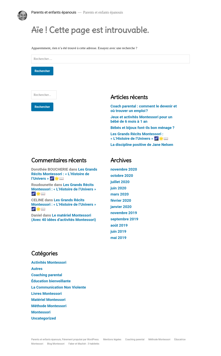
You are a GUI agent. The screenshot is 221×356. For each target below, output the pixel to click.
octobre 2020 (121, 175)
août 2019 (119, 225)
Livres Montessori (46, 293)
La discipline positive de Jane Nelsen (141, 144)
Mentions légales (112, 339)
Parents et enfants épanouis (53, 12)
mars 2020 (119, 194)
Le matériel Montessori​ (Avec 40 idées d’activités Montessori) (63, 217)
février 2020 (120, 200)
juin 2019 (118, 231)
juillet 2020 (120, 182)
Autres (37, 268)
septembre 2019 (124, 219)
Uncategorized (43, 318)
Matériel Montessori (48, 299)
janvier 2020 (121, 206)
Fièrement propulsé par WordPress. (81, 339)
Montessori (40, 312)
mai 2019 (118, 237)
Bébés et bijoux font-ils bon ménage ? (142, 127)
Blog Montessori (56, 343)
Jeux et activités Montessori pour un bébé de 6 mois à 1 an (141, 119)
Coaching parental (46, 275)
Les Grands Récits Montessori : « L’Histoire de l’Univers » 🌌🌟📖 (139, 136)
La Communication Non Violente (58, 287)
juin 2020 (118, 188)
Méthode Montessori (48, 306)
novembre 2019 (123, 213)
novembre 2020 (123, 169)
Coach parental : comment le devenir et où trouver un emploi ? (143, 108)
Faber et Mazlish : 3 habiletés (83, 343)
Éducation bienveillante (51, 281)
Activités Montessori (48, 262)
